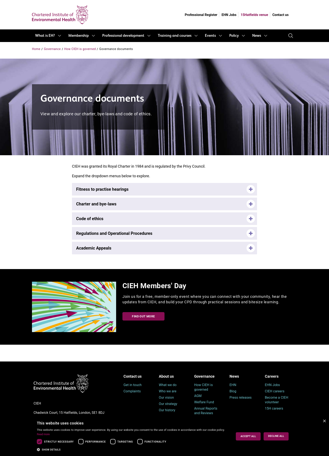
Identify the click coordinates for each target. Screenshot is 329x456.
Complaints (132, 391)
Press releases (241, 397)
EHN (233, 385)
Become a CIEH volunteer (276, 400)
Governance (52, 49)
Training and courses (174, 36)
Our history (167, 410)
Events (210, 36)
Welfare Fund (204, 402)
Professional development (123, 36)
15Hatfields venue (254, 15)
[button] (132, 450)
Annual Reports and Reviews (205, 410)
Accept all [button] (248, 436)
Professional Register (201, 15)
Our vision (166, 397)
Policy (234, 36)
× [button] (324, 421)
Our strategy (168, 404)
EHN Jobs (229, 15)
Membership (78, 36)
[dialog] (164, 436)
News (256, 36)
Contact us (280, 15)
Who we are (167, 391)
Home (36, 49)
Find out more (143, 316)
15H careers (274, 408)
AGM (198, 396)
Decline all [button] (276, 436)
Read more (43, 434)
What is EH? (45, 36)
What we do (167, 385)
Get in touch (132, 385)
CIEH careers (274, 391)
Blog (233, 391)
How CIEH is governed (80, 49)
